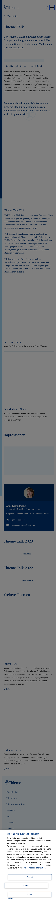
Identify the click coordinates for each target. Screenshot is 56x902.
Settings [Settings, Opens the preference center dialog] (29, 894)
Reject (26, 885)
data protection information (34, 868)
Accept (30, 877)
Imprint (10, 898)
